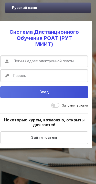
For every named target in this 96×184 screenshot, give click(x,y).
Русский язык (24, 8)
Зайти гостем (44, 137)
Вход (44, 92)
